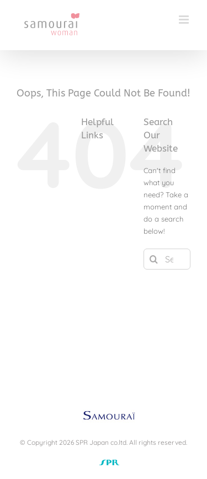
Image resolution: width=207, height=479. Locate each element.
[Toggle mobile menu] (184, 19)
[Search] (154, 259)
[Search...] (167, 259)
